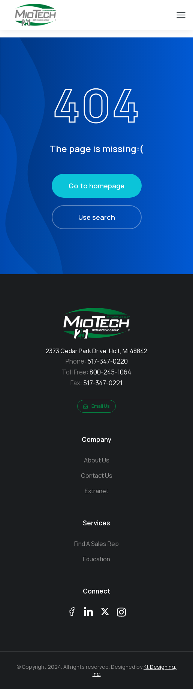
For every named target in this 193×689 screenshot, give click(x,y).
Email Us (96, 406)
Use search (96, 217)
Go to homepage (96, 185)
